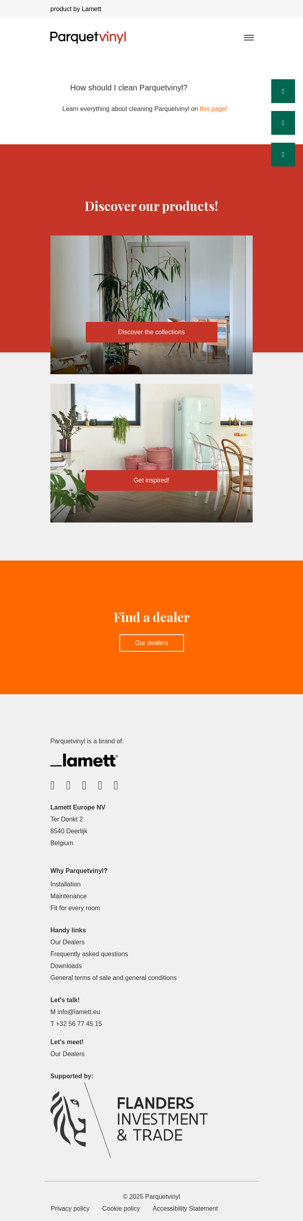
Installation (65, 884)
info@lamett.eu (79, 1012)
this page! (213, 108)
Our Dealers (67, 942)
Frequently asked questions (89, 954)
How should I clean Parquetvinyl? (129, 87)
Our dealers (151, 642)
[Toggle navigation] (248, 37)
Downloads (66, 966)
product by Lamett (75, 9)
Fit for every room (75, 908)
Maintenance (68, 896)
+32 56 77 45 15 (79, 1023)
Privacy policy (70, 1208)
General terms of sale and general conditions (113, 977)
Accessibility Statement (185, 1208)
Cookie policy (121, 1208)
